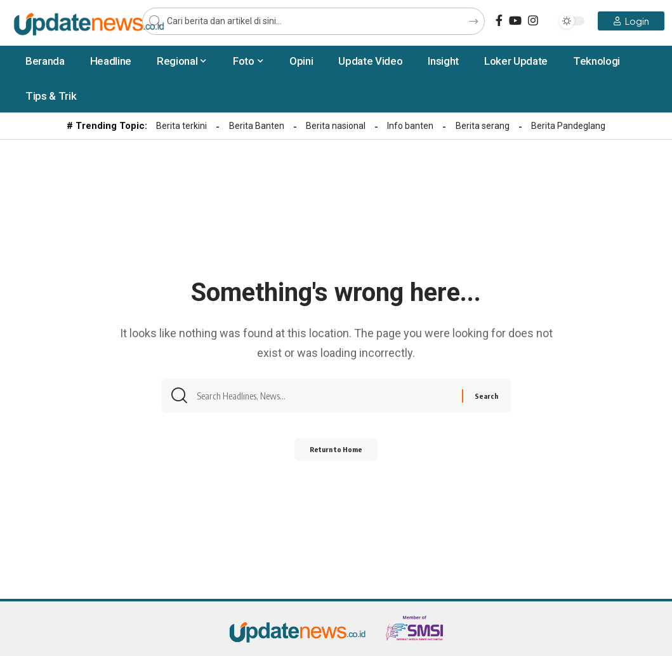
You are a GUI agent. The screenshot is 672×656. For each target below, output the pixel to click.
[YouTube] (515, 20)
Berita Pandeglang (568, 125)
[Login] (631, 20)
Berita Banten (256, 125)
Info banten (410, 125)
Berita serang (483, 125)
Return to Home (336, 454)
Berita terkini (181, 125)
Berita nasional (336, 125)
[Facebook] (499, 20)
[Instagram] (533, 20)
